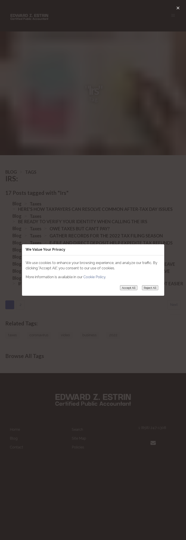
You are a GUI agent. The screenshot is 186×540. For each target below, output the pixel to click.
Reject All (150, 288)
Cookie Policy (94, 277)
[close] (178, 8)
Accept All (129, 288)
